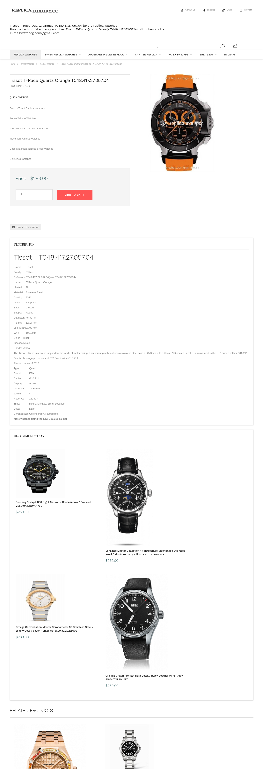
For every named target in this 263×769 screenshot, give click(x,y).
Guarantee (67, 709)
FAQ (83, 709)
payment (50, 709)
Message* (224, 745)
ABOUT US (16, 709)
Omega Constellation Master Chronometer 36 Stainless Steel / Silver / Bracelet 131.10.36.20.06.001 (161, 683)
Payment (246, 10)
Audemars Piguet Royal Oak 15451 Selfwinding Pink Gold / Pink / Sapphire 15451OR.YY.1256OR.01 (38, 682)
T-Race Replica (47, 64)
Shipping (204, 10)
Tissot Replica (27, 64)
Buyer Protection (101, 709)
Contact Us (180, 10)
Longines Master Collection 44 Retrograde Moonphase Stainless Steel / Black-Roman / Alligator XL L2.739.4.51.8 (101, 554)
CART (225, 10)
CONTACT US (155, 709)
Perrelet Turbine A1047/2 (211, 678)
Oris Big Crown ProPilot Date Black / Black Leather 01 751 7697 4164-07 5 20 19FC (219, 537)
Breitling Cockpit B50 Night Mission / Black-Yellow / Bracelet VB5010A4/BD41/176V (38, 505)
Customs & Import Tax (129, 709)
